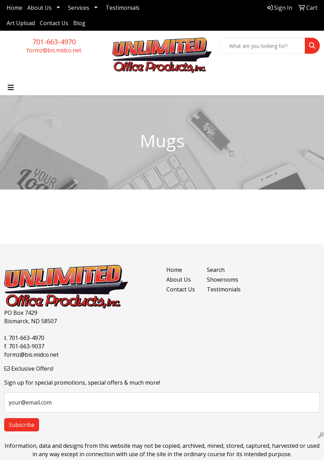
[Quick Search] (262, 46)
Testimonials (123, 8)
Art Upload (21, 23)
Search (216, 270)
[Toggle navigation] (10, 87)
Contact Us (54, 23)
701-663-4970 (54, 41)
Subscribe (22, 425)
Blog (79, 23)
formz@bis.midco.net (54, 50)
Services (78, 8)
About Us (39, 8)
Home (14, 8)
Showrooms (222, 279)
